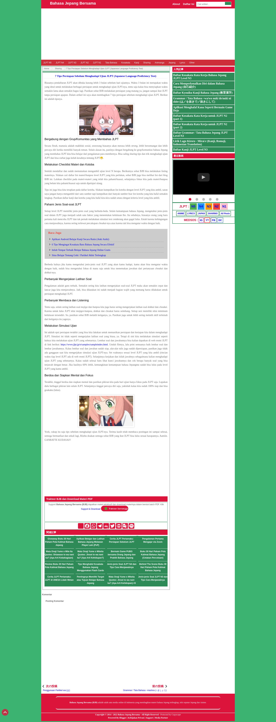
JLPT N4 (60, 62)
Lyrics (182, 62)
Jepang (171, 62)
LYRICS (191, 213)
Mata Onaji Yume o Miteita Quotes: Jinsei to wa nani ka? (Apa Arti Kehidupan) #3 (122, 580)
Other (192, 62)
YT (207, 220)
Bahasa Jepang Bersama (73, 3)
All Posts (225, 213)
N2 (217, 206)
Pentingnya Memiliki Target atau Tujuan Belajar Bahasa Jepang (90, 580)
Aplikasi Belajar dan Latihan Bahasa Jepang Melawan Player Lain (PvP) (90, 542)
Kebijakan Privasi (136, 718)
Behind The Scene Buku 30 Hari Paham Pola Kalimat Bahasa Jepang (152, 567)
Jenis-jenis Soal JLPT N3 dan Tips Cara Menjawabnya (153, 578)
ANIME (180, 213)
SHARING (213, 213)
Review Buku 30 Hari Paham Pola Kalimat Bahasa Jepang (59, 566)
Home (46, 68)
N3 (209, 206)
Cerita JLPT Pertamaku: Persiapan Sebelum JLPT (121, 540)
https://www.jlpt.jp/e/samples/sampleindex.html (84, 344)
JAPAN (201, 213)
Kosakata (125, 62)
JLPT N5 (47, 62)
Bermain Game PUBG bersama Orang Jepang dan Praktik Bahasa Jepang (122, 554)
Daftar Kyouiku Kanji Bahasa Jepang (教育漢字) (203, 92)
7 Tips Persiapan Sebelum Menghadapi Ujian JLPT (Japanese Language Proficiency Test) (105, 76)
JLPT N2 (84, 62)
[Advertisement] (138, 34)
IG (201, 220)
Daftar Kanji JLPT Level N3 (190, 149)
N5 (193, 206)
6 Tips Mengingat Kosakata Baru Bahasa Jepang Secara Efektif (83, 244)
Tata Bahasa (111, 62)
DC (220, 220)
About (176, 3)
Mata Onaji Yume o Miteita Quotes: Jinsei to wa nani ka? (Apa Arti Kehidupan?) (90, 554)
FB (213, 220)
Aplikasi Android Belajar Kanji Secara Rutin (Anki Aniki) (80, 239)
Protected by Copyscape (170, 714)
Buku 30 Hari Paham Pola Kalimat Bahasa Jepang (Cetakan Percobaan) (153, 554)
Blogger (122, 718)
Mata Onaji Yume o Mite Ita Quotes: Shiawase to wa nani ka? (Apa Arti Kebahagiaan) (59, 554)
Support (149, 718)
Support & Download (90, 509)
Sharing (146, 62)
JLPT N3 (72, 62)
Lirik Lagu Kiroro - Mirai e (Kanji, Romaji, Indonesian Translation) (199, 143)
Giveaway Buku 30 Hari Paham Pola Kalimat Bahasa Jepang (59, 542)
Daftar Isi (188, 3)
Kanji (136, 62)
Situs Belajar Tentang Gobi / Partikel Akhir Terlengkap (79, 255)
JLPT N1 (97, 62)
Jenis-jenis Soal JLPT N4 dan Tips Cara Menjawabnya (121, 566)
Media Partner (161, 718)
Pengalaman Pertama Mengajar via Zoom (153, 540)
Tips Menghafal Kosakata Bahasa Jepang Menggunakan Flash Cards (90, 567)
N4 (201, 206)
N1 (224, 206)
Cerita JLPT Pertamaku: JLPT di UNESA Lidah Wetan (59, 578)
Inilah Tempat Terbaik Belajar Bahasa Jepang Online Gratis (81, 250)
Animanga (159, 62)
